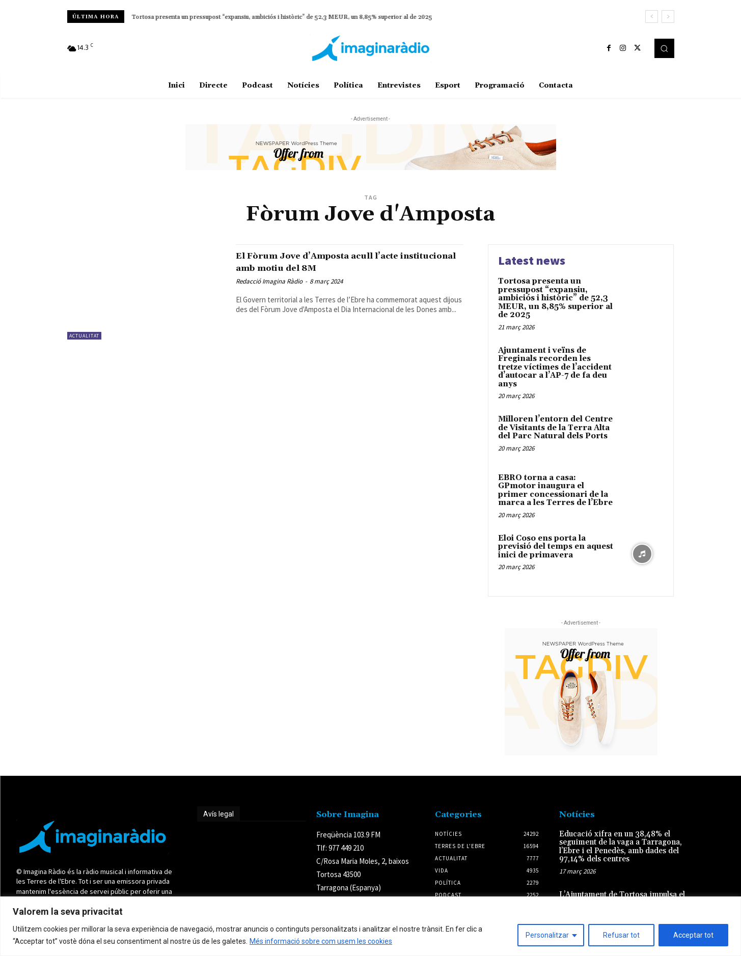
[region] (370, 926)
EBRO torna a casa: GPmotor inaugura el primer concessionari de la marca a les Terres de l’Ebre (555, 490)
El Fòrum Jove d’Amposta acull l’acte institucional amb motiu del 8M (339, 261)
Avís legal (218, 814)
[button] (664, 48)
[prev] (651, 16)
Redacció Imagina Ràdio (269, 281)
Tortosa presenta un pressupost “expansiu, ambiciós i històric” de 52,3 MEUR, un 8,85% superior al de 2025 (555, 298)
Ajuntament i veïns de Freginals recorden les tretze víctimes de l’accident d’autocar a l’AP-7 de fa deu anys (277, 17)
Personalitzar (547, 935)
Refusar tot (621, 935)
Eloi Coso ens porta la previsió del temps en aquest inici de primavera (555, 546)
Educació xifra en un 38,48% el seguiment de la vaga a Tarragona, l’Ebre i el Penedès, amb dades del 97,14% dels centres (620, 846)
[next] (668, 16)
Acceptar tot (693, 935)
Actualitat (84, 335)
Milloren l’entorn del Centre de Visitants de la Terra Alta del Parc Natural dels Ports (555, 427)
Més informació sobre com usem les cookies (321, 941)
